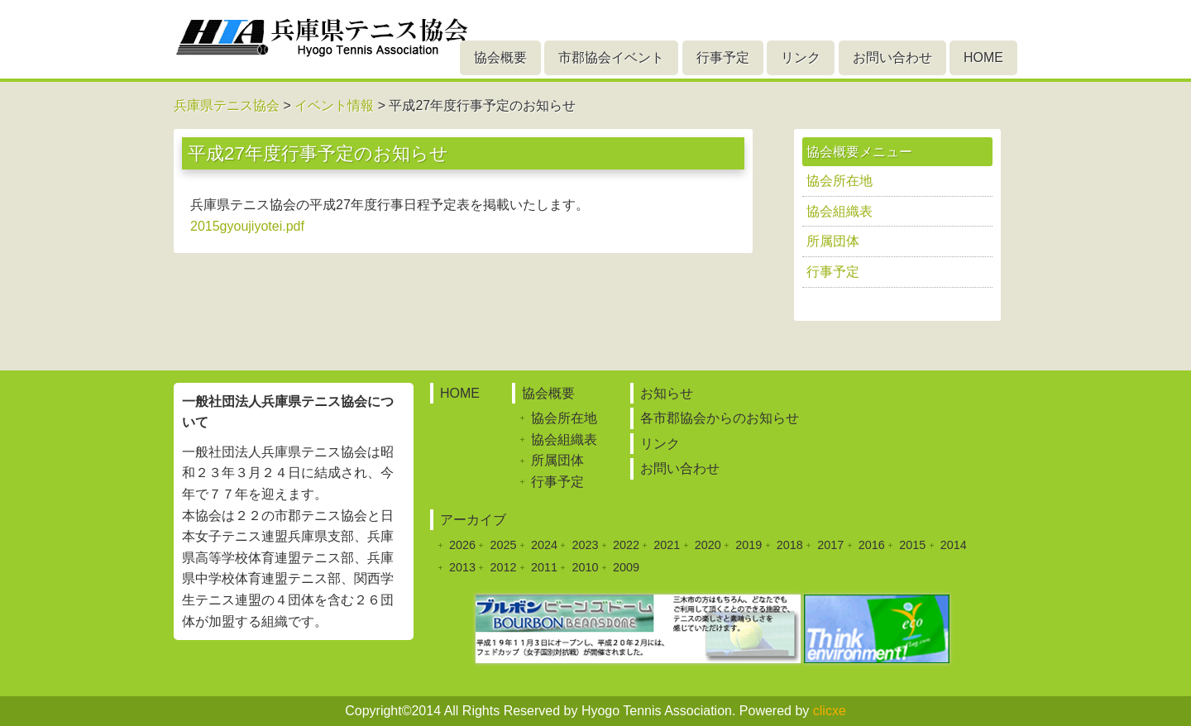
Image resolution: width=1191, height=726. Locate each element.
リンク (800, 57)
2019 (748, 545)
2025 (503, 545)
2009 (626, 567)
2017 (830, 545)
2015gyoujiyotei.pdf (247, 226)
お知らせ (666, 393)
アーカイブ (473, 520)
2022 (626, 545)
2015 (912, 545)
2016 (872, 545)
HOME (983, 57)
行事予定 (722, 57)
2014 (953, 545)
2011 (544, 567)
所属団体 (832, 241)
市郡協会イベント (611, 57)
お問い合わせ (892, 57)
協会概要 (500, 57)
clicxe (829, 711)
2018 (790, 545)
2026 (462, 545)
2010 (585, 567)
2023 (585, 545)
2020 (708, 545)
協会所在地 (839, 181)
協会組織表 (839, 211)
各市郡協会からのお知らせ (719, 418)
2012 (503, 567)
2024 (544, 545)
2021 (666, 545)
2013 (462, 567)
